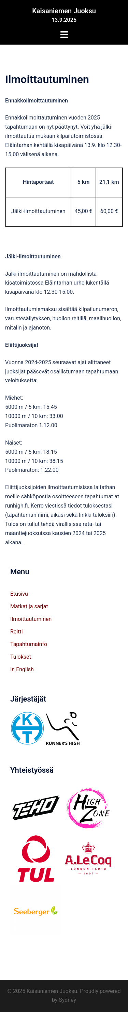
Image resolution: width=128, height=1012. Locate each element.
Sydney (67, 1000)
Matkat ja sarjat (29, 606)
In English (22, 669)
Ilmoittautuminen (31, 619)
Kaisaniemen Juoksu (64, 11)
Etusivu (19, 594)
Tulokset (20, 657)
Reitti (16, 631)
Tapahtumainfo (28, 644)
